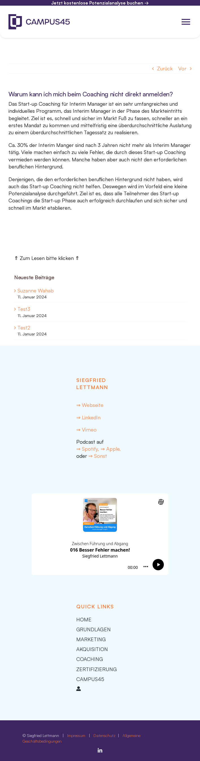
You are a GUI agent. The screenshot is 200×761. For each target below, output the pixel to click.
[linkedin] (100, 750)
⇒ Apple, (111, 449)
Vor (182, 68)
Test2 (24, 327)
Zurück (165, 68)
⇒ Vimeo (86, 429)
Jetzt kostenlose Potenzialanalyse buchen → (100, 3)
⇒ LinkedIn (88, 417)
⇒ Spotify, (88, 449)
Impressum (76, 735)
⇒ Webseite (89, 405)
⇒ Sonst (97, 456)
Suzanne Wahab (36, 290)
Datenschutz (105, 735)
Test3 (24, 309)
